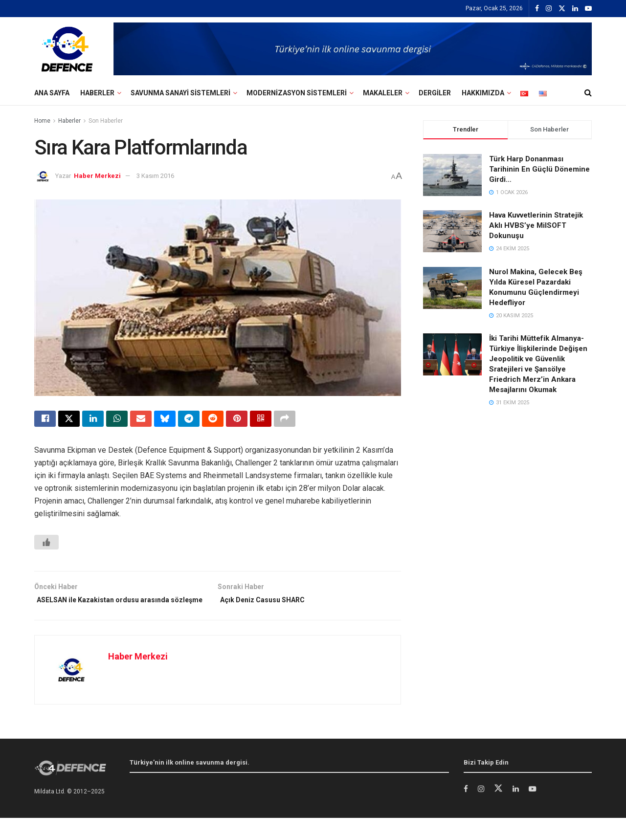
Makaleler (382, 93)
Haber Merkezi (97, 175)
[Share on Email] (141, 420)
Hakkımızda (483, 93)
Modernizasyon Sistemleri (296, 93)
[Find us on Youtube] (535, 805)
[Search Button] (588, 93)
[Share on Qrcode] (260, 420)
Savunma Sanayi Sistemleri (180, 93)
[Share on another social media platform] (284, 420)
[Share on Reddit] (213, 420)
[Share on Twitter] (69, 420)
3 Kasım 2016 (155, 175)
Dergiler (435, 93)
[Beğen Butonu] (46, 544)
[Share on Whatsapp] (117, 420)
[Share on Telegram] (189, 420)
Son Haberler (106, 120)
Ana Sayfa (51, 93)
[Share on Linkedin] (93, 420)
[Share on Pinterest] (236, 420)
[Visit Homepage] (67, 49)
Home (42, 120)
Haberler (97, 93)
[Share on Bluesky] (165, 420)
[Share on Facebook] (45, 420)
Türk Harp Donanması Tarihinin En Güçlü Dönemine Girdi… (539, 169)
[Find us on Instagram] (482, 805)
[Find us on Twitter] (499, 805)
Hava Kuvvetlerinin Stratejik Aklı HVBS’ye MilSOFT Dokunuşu (536, 225)
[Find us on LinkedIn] (517, 805)
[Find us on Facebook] (466, 805)
